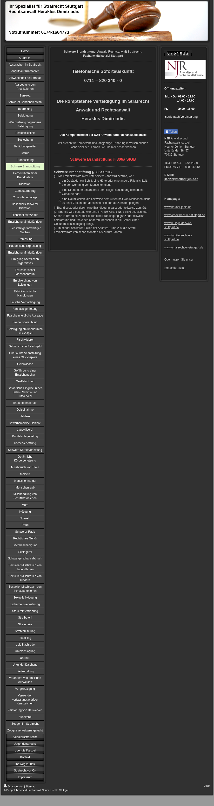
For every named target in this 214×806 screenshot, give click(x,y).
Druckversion (13, 786)
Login (207, 785)
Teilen (171, 131)
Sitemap (30, 786)
